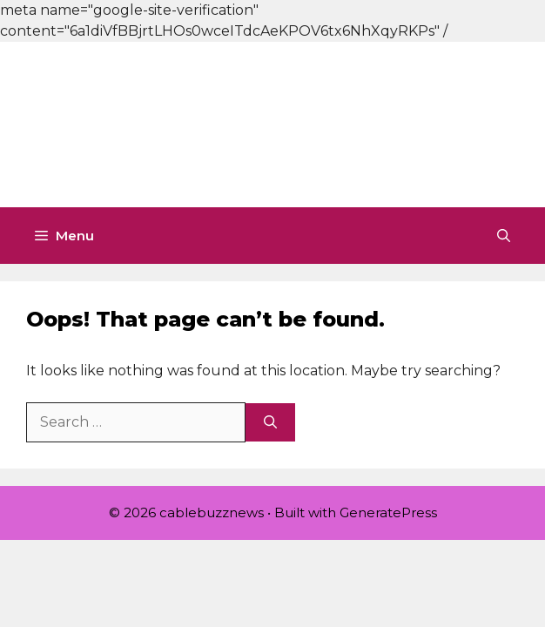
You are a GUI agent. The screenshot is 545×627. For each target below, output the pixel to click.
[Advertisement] (272, 122)
